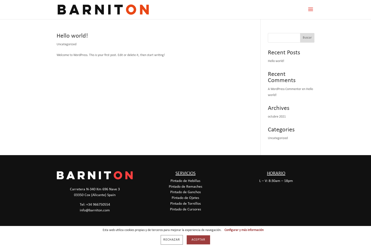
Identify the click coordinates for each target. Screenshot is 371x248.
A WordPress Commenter (284, 89)
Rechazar (171, 240)
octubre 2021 (277, 116)
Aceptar (198, 240)
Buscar (307, 37)
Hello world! (72, 36)
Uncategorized (66, 44)
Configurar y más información (244, 230)
